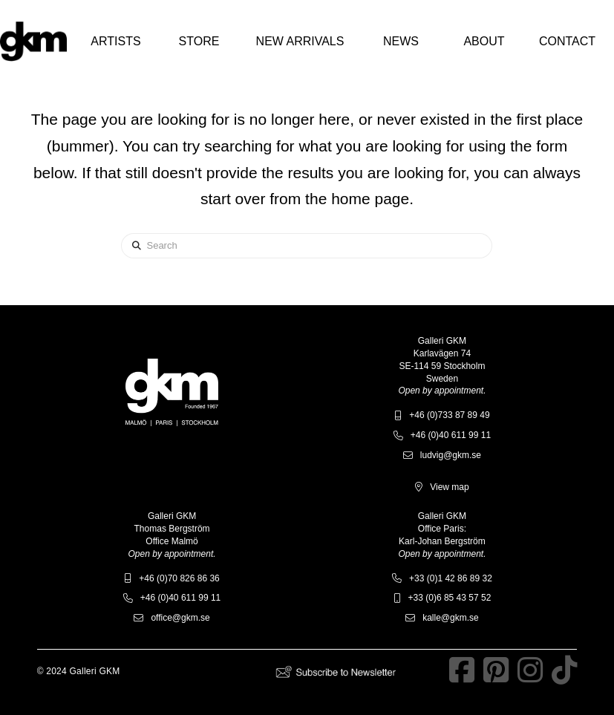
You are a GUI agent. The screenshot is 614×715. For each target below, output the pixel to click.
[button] (115, 41)
